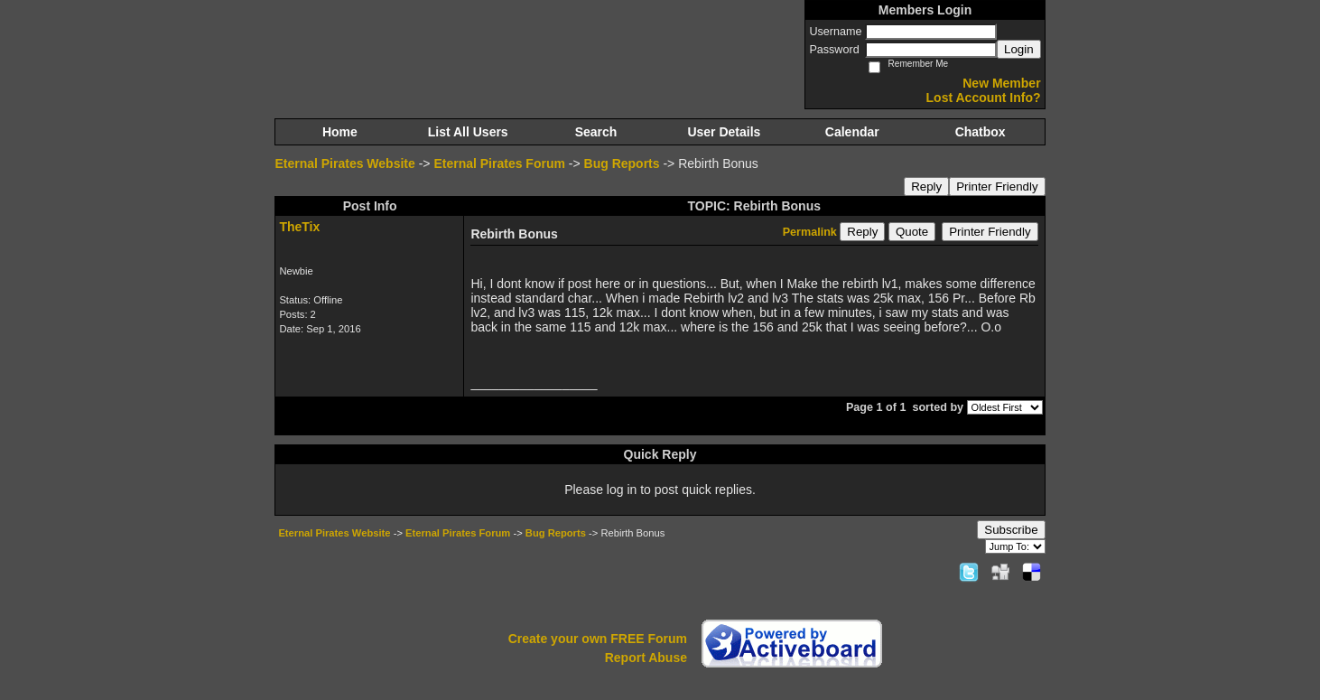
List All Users (468, 132)
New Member (1001, 83)
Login (1019, 49)
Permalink (810, 232)
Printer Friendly (996, 186)
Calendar (852, 132)
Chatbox (980, 132)
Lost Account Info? (983, 97)
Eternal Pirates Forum (499, 163)
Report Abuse (646, 657)
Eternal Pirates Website (344, 163)
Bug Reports (622, 163)
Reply (926, 186)
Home (340, 132)
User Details (723, 132)
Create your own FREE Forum (597, 638)
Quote (912, 231)
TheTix (299, 226)
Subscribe (1010, 530)
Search (596, 132)
